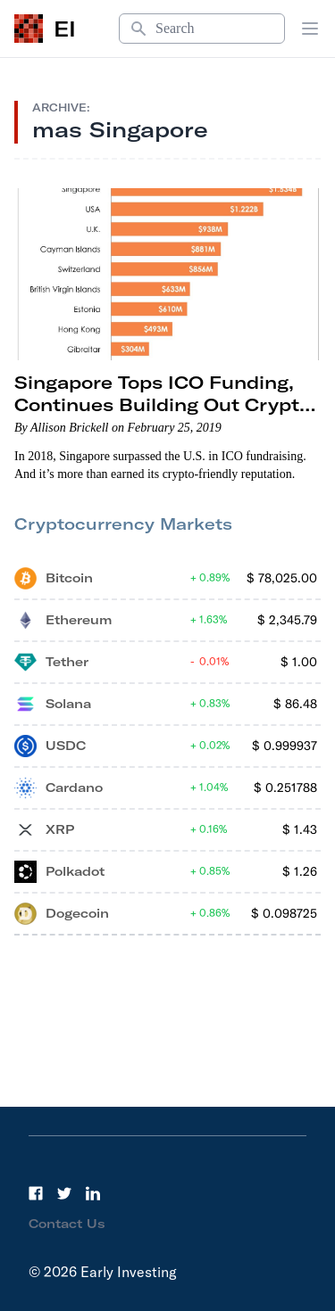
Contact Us (67, 1224)
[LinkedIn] (93, 1193)
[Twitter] (64, 1193)
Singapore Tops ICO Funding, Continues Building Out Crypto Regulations (162, 404)
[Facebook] (36, 1193)
